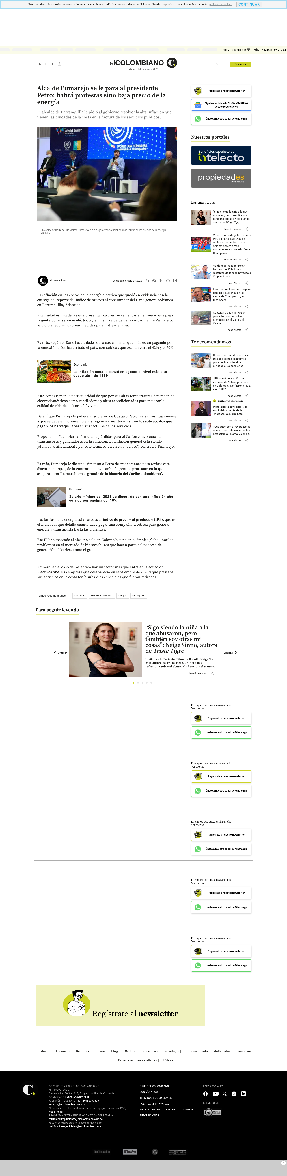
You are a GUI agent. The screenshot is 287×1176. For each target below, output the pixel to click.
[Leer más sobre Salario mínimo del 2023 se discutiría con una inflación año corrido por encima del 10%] (51, 497)
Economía (80, 364)
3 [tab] (143, 683)
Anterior (60, 652)
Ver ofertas (197, 708)
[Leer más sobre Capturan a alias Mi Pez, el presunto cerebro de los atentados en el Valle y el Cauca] (232, 318)
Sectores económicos (101, 595)
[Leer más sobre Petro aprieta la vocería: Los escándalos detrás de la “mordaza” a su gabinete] (232, 410)
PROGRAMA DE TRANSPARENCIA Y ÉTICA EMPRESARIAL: (82, 1115)
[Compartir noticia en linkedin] (175, 280)
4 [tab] (147, 683)
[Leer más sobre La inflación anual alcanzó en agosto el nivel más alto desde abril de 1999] (53, 372)
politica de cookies (220, 4)
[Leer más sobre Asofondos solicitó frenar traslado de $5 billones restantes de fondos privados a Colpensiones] (232, 271)
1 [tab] (134, 683)
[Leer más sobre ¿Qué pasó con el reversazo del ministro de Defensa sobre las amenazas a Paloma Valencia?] (232, 430)
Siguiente (231, 652)
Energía (122, 595)
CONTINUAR (249, 4)
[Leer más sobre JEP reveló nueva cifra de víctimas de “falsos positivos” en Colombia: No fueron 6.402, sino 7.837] (232, 384)
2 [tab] (139, 683)
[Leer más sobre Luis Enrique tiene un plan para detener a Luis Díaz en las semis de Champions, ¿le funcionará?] (232, 295)
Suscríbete (241, 64)
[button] (247, 229)
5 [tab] (152, 683)
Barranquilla (138, 595)
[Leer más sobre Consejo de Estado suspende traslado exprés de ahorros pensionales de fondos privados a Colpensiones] (232, 360)
